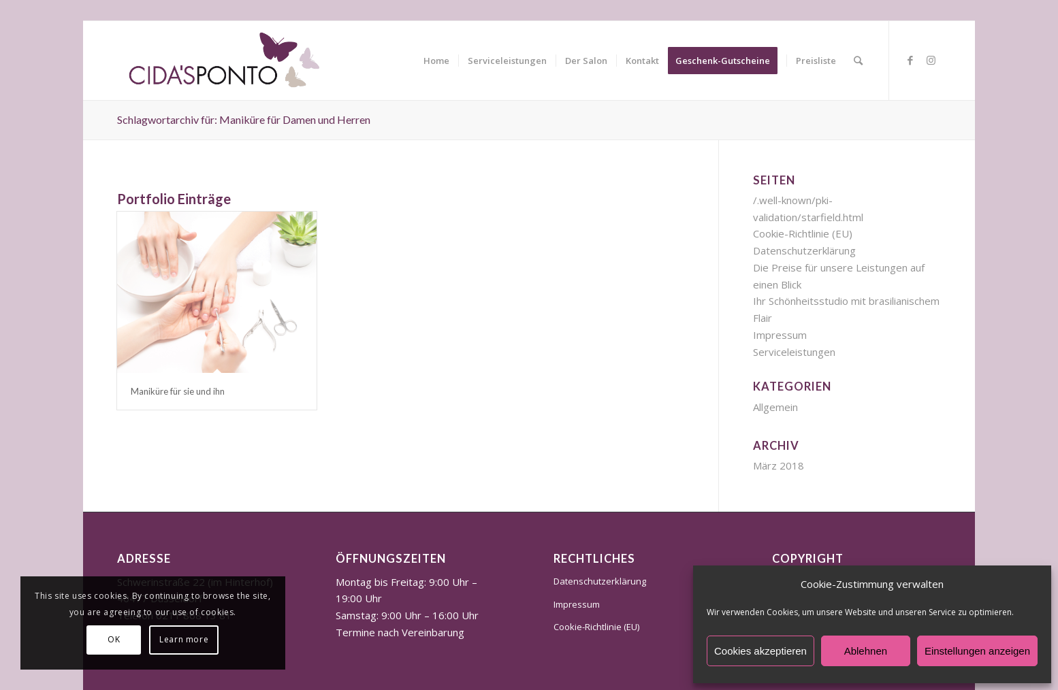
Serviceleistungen (794, 352)
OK (114, 639)
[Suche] (858, 60)
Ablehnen (865, 651)
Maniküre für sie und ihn (178, 391)
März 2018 (778, 465)
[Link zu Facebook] (910, 60)
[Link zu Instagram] (930, 60)
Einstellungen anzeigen (977, 651)
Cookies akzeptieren (760, 651)
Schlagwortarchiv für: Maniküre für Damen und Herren (243, 119)
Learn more (183, 639)
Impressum (780, 335)
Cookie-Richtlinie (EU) (802, 233)
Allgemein (775, 407)
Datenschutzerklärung (804, 250)
